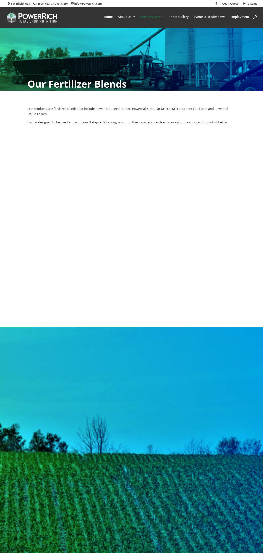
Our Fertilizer (150, 17)
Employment (239, 17)
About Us (124, 17)
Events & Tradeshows (209, 17)
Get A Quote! (230, 3)
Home (108, 17)
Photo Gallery (179, 17)
